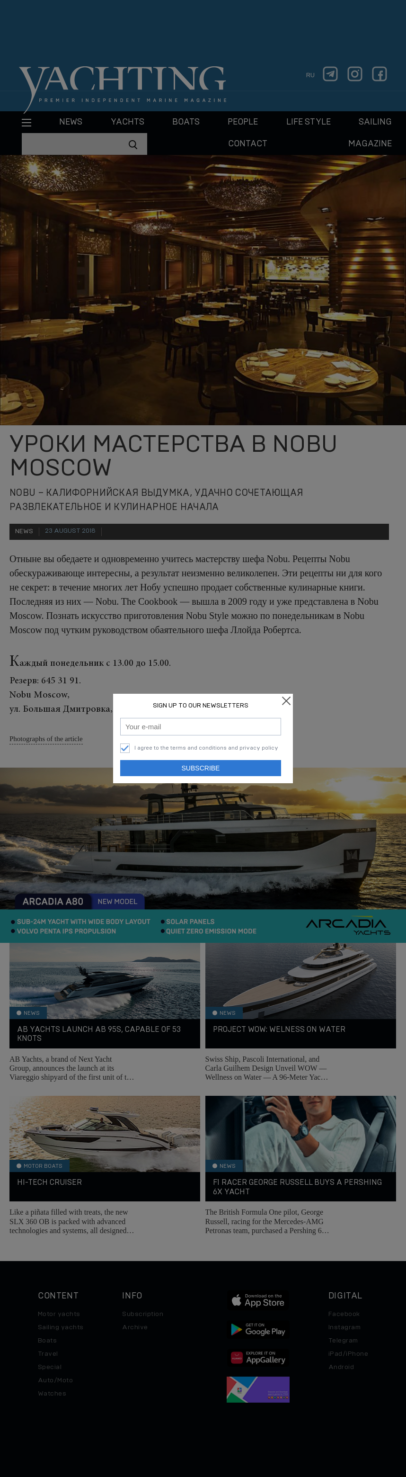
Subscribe (201, 768)
